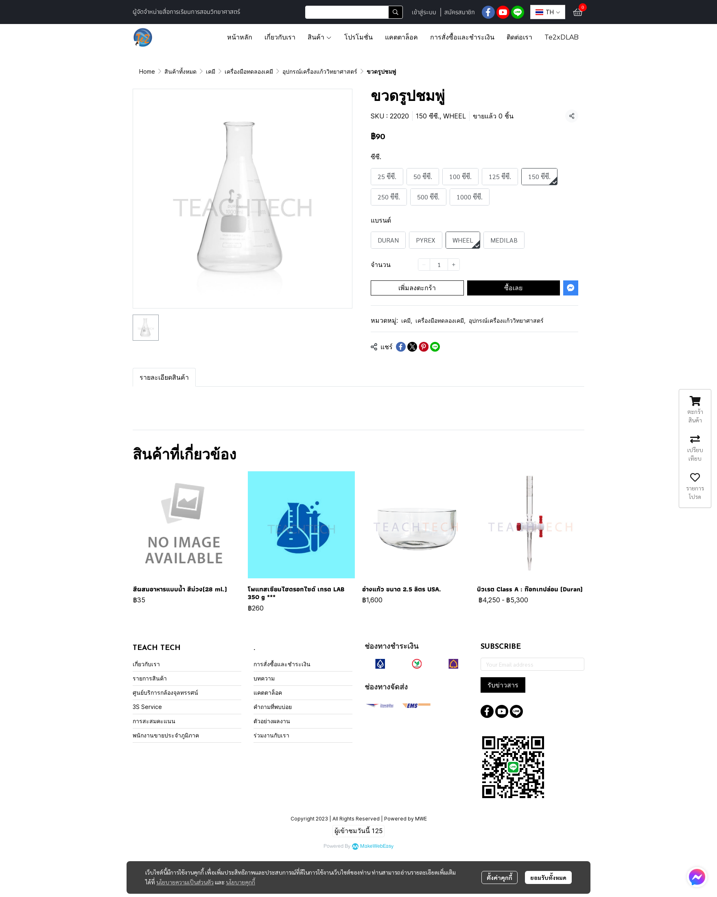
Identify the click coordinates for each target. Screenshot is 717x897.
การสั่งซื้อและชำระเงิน (282, 664)
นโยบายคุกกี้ (240, 882)
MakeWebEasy (376, 846)
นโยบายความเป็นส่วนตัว (185, 882)
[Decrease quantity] (424, 264)
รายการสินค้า (150, 678)
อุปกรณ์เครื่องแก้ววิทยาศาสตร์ (319, 71)
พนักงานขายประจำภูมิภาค (166, 735)
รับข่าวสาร (502, 685)
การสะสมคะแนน (154, 721)
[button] (354, 12)
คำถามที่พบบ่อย (273, 706)
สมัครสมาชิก (459, 12)
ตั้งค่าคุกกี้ (499, 877)
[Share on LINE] (435, 347)
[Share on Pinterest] (423, 347)
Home (147, 71)
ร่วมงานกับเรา (271, 735)
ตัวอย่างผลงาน (272, 721)
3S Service (147, 706)
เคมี (210, 71)
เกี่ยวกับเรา (146, 664)
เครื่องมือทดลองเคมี (249, 71)
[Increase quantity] (453, 264)
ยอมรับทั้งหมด (548, 877)
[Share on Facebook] (401, 347)
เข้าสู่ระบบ (424, 12)
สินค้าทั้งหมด (180, 71)
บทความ (264, 678)
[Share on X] (412, 347)
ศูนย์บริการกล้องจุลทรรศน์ (165, 692)
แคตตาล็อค (268, 692)
